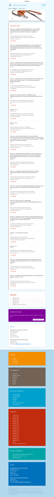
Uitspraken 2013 (15, 435)
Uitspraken (14, 8)
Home (9, 8)
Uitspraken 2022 (15, 420)
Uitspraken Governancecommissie (19, 304)
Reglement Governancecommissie (19, 455)
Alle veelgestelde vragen (38, 319)
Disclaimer (25, 488)
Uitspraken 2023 (15, 418)
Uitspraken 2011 (15, 438)
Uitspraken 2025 (15, 415)
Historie (13, 441)
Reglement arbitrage (16, 457)
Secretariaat (14, 359)
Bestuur (13, 358)
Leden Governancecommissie (18, 402)
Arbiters (13, 383)
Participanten (15, 361)
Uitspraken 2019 (15, 299)
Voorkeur (14, 382)
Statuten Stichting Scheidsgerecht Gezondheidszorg (22, 454)
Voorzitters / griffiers (16, 375)
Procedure (14, 378)
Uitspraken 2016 (15, 430)
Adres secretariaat (16, 394)
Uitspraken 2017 (15, 303)
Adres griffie (14, 373)
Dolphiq (36, 488)
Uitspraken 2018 (15, 301)
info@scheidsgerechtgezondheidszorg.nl (23, 343)
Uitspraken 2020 (15, 298)
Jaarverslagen (15, 363)
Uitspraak (14, 380)
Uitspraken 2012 (15, 436)
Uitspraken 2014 (15, 433)
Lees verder (13, 40)
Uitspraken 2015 (15, 431)
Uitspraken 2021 (15, 421)
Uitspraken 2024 (15, 416)
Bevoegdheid (15, 377)
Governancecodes (16, 404)
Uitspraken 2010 (15, 440)
